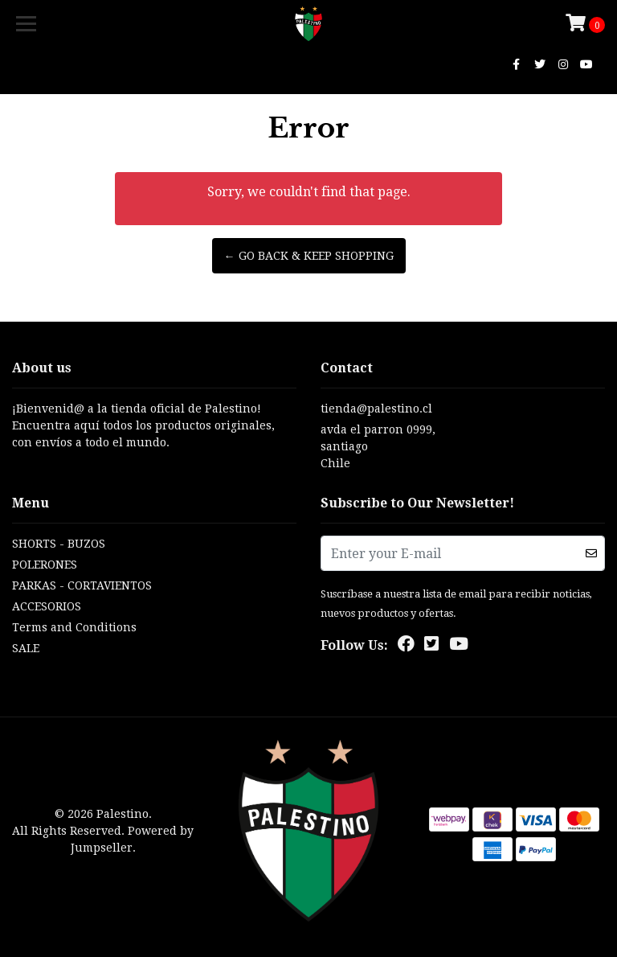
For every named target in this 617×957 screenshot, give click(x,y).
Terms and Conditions (74, 627)
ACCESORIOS (46, 606)
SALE (25, 648)
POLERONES (44, 564)
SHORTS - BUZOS (58, 543)
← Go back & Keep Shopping (309, 255)
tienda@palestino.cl (376, 408)
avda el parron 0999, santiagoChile (378, 446)
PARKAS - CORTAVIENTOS (82, 585)
